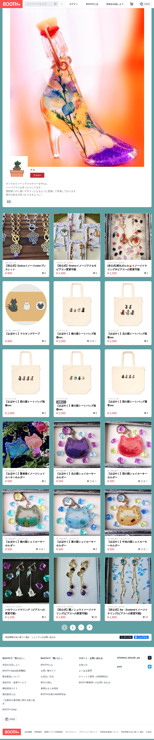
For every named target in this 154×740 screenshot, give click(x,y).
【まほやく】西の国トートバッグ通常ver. (127, 404)
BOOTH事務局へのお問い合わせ (94, 683)
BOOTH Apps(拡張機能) (14, 671)
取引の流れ (46, 683)
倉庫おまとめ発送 (49, 689)
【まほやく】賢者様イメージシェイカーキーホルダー (25, 476)
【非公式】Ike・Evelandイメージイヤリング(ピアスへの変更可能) (128, 613)
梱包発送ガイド (10, 689)
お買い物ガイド (48, 671)
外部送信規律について (109, 733)
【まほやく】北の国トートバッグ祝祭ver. (127, 336)
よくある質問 (85, 671)
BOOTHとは (92, 4)
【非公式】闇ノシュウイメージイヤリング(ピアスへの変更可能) (76, 613)
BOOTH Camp (9, 710)
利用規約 (38, 733)
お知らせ (83, 666)
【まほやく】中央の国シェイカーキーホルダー (127, 545)
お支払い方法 (47, 677)
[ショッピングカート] (132, 4)
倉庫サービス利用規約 (53, 733)
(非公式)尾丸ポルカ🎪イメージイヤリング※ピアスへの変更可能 (127, 268)
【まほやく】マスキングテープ (22, 334)
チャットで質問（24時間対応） (94, 677)
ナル (32, 170)
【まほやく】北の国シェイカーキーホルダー (76, 476)
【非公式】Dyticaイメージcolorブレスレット (25, 268)
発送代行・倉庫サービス (14, 683)
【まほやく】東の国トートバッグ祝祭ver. (76, 408)
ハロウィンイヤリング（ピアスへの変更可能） (25, 613)
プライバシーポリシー (88, 733)
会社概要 (28, 733)
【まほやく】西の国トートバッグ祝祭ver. (25, 404)
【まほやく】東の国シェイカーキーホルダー (76, 545)
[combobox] (41, 4)
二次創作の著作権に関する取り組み (18, 703)
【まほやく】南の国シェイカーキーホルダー (25, 545)
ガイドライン (71, 733)
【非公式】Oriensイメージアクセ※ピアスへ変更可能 (76, 268)
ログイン (73, 4)
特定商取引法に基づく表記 (132, 733)
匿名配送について (11, 677)
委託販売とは (8, 695)
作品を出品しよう (115, 4)
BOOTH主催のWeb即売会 (53, 695)
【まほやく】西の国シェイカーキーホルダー (127, 476)
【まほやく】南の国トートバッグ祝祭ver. (76, 336)
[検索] (55, 4)
